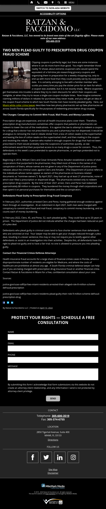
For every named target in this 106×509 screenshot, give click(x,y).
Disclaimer (53, 473)
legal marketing (50, 494)
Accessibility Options (53, 13)
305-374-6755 (56, 419)
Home (32, 2)
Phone (11, 354)
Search (59, 2)
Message (13, 366)
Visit (52, 2)
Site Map (53, 469)
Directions (53, 439)
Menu (71, 2)
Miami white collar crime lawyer (19, 105)
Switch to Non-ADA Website (53, 8)
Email (46, 2)
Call (38, 2)
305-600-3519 (53, 41)
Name (11, 332)
